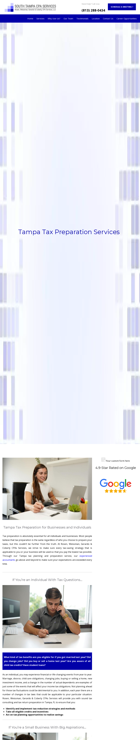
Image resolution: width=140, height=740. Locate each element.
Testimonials (82, 18)
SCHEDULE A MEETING (121, 6)
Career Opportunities (127, 18)
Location (96, 18)
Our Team (68, 18)
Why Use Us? (54, 18)
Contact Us (108, 18)
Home (30, 18)
